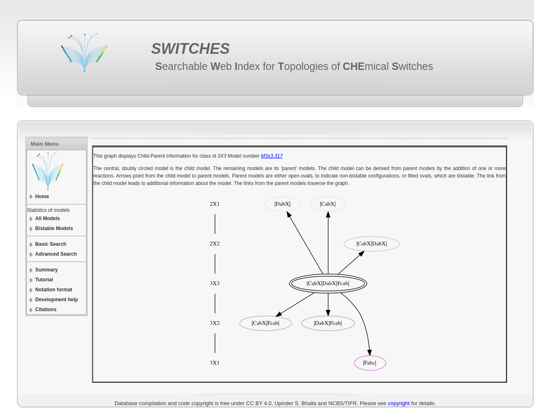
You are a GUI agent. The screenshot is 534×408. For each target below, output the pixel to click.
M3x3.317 (272, 156)
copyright (399, 403)
